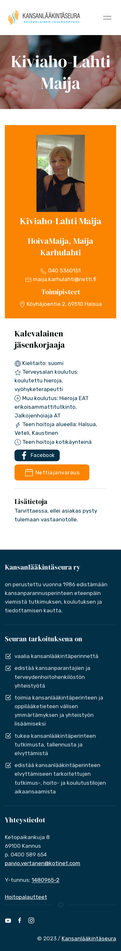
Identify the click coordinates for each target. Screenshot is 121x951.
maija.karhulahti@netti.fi (60, 279)
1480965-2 (45, 880)
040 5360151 (60, 270)
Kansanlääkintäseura (89, 938)
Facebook (37, 456)
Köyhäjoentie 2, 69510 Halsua (60, 304)
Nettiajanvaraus (52, 473)
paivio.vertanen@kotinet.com (42, 863)
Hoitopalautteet (26, 897)
